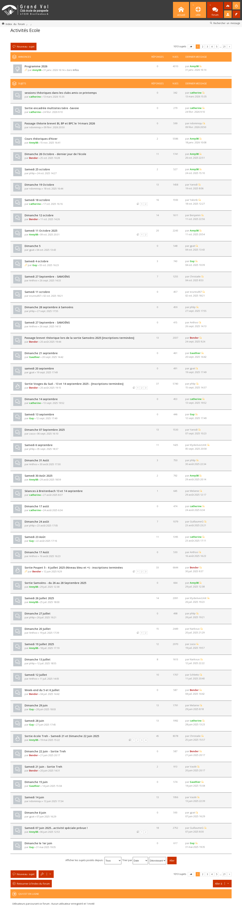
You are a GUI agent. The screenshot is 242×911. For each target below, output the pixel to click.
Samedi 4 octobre (36, 261)
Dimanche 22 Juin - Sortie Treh (45, 751)
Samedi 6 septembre (39, 445)
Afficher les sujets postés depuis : (93, 860)
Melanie (194, 491)
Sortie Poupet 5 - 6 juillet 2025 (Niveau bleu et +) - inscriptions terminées (74, 567)
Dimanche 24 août (37, 521)
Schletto (194, 674)
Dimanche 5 (32, 246)
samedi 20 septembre (39, 368)
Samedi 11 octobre (37, 292)
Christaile (195, 276)
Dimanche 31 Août (37, 460)
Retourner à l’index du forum (33, 883)
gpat (31, 249)
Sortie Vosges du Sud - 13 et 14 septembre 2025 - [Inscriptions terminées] (74, 384)
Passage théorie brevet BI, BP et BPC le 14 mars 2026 (60, 123)
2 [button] (202, 46)
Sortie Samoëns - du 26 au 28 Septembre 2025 (55, 583)
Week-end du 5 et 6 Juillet (42, 690)
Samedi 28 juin (34, 720)
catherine (35, 96)
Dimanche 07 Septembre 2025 (45, 429)
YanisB (194, 184)
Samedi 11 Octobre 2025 (41, 230)
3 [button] (207, 46)
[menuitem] (228, 5)
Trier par (135, 860)
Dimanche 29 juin (36, 705)
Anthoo (33, 280)
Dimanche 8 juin (35, 812)
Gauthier (34, 357)
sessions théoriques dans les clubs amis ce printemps (61, 93)
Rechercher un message (226, 23)
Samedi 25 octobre (37, 169)
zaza (32, 433)
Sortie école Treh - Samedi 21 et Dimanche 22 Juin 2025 (62, 736)
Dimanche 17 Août (37, 552)
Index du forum (15, 24)
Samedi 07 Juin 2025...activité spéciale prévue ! (56, 828)
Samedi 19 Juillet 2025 (39, 644)
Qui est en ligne (28, 893)
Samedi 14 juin (34, 797)
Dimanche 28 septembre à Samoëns (49, 307)
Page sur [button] (191, 46)
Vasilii (193, 766)
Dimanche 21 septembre (41, 353)
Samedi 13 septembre (39, 414)
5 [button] (216, 46)
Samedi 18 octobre (37, 200)
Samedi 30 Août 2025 (38, 475)
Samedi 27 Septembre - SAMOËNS (47, 276)
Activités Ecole (25, 30)
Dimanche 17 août (37, 506)
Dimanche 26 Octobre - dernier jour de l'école (55, 154)
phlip (32, 173)
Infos (76, 70)
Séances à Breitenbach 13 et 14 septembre (54, 491)
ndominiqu (35, 127)
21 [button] (224, 46)
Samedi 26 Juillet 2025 (39, 598)
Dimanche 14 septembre (41, 399)
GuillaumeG (196, 521)
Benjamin (195, 215)
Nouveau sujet (25, 46)
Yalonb (194, 200)
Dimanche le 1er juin (38, 843)
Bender (33, 158)
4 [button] (212, 46)
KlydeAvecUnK (198, 445)
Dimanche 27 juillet (37, 613)
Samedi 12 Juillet (36, 675)
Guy (34, 265)
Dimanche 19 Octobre (39, 184)
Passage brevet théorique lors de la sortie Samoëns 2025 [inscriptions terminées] (79, 338)
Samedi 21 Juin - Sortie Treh (43, 766)
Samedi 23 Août (35, 537)
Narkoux (195, 628)
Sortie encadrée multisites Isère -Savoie (52, 108)
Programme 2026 (36, 66)
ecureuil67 (35, 295)
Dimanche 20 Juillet (38, 629)
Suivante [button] (229, 46)
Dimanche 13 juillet (37, 659)
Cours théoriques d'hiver (41, 138)
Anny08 (36, 70)
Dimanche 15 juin (36, 782)
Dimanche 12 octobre (39, 215)
